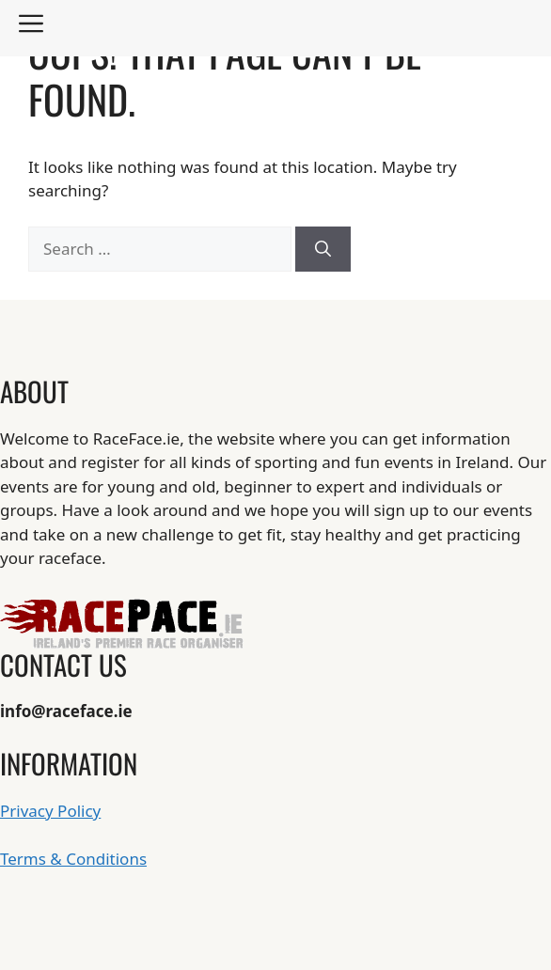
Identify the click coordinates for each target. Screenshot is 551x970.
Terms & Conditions (73, 858)
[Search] (323, 249)
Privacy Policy (50, 810)
